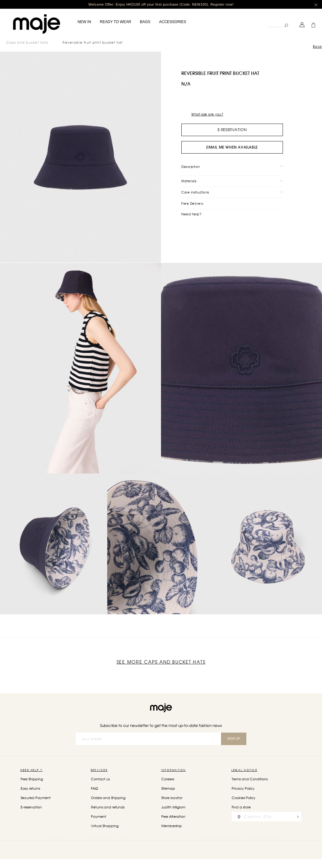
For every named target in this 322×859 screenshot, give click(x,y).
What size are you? (207, 114)
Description (190, 166)
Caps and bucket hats (27, 42)
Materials (189, 181)
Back (317, 46)
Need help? (191, 214)
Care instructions (195, 192)
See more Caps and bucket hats (161, 662)
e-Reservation (232, 130)
